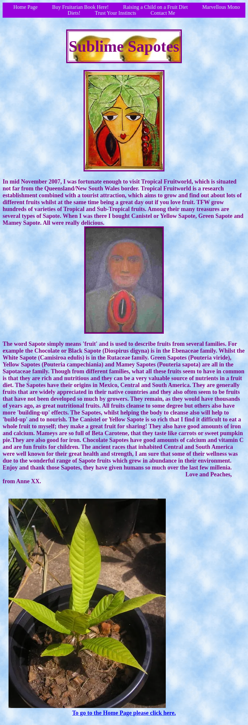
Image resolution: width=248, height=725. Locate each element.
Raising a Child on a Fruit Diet (155, 7)
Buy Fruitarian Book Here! (80, 7)
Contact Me (163, 13)
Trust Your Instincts (115, 13)
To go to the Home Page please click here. (124, 713)
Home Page (25, 7)
